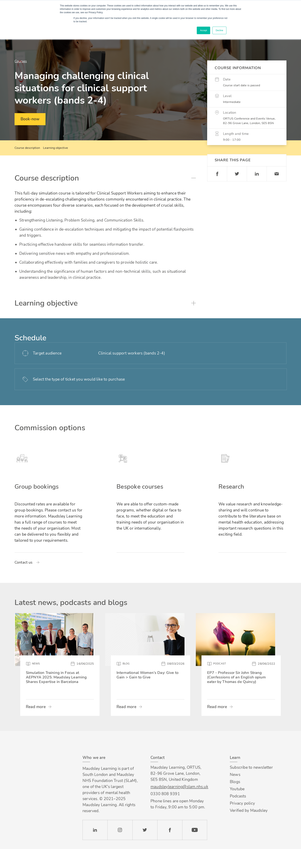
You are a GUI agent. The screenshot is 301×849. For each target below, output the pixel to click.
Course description (27, 148)
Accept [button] (203, 30)
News (235, 774)
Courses (21, 61)
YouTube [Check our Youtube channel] (194, 830)
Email (276, 173)
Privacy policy (242, 803)
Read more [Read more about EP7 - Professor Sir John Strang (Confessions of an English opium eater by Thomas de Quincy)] (217, 706)
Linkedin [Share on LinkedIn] (257, 173)
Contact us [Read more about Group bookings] (24, 562)
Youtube (237, 789)
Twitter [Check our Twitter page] (144, 830)
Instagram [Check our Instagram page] (119, 830)
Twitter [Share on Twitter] (237, 173)
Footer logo (35, 756)
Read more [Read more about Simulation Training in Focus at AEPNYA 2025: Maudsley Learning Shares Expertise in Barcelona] (36, 706)
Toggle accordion (193, 178)
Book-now (30, 119)
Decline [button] (219, 30)
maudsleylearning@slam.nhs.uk (178, 786)
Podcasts (238, 796)
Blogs (235, 781)
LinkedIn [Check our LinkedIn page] (95, 830)
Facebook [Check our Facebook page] (169, 830)
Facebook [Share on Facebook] (217, 173)
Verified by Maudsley (249, 810)
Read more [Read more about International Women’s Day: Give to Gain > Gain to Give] (126, 706)
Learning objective (55, 148)
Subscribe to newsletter (251, 767)
